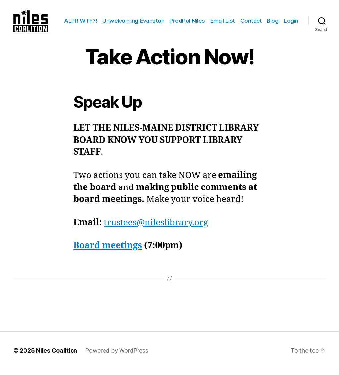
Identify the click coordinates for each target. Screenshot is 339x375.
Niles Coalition (56, 356)
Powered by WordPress (116, 356)
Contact (270, 18)
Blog (292, 18)
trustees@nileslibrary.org (156, 228)
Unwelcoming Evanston (153, 18)
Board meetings (107, 251)
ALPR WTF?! (100, 18)
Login (291, 28)
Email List (242, 18)
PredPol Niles (207, 18)
